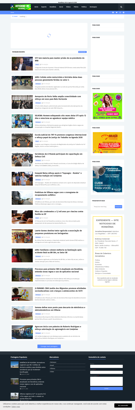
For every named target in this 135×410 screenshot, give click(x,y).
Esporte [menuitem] (44, 7)
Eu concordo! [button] (123, 405)
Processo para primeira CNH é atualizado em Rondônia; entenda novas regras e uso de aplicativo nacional (59, 270)
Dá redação (44, 64)
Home (12, 12)
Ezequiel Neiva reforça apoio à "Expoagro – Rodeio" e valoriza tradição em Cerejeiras (58, 174)
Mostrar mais (82, 51)
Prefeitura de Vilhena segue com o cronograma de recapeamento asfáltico (56, 193)
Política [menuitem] (84, 7)
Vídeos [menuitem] (68, 7)
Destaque (38, 83)
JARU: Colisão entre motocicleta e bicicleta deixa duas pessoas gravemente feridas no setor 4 (58, 78)
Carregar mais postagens (49, 346)
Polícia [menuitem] (76, 7)
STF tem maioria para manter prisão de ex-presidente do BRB (59, 59)
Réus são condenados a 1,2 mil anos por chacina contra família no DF (59, 212)
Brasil (37, 64)
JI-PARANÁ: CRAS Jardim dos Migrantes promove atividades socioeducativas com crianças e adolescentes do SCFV (60, 289)
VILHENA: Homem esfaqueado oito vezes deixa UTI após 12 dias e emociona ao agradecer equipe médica (60, 116)
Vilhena (52, 368)
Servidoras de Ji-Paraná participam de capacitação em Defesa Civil (58, 155)
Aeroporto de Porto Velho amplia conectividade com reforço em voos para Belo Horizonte (58, 97)
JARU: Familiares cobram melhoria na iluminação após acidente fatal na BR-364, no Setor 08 (58, 251)
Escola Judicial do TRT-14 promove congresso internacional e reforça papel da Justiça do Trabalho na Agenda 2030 (60, 136)
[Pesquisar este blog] (104, 206)
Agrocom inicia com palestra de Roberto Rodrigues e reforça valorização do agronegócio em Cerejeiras (58, 327)
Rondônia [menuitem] (53, 7)
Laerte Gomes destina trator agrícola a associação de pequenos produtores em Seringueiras (58, 232)
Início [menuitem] (36, 7)
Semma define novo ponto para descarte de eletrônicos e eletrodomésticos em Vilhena (60, 308)
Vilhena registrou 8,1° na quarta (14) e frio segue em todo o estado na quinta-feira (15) (33, 396)
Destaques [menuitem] (93, 7)
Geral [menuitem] (61, 7)
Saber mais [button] (15, 407)
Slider (52, 371)
